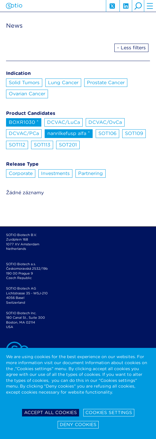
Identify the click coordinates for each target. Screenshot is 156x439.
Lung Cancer (63, 82)
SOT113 (42, 145)
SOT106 (107, 133)
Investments (55, 173)
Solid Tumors (24, 82)
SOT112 (17, 145)
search (138, 6)
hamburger (150, 6)
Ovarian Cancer (27, 94)
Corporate (21, 173)
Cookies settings (108, 412)
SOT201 (68, 145)
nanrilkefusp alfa (68, 133)
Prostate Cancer (106, 82)
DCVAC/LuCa (63, 122)
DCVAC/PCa (24, 133)
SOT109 (134, 133)
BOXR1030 (24, 121)
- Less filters (131, 48)
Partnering (90, 173)
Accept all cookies (50, 412)
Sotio (14, 6)
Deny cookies (78, 424)
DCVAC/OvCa (105, 122)
